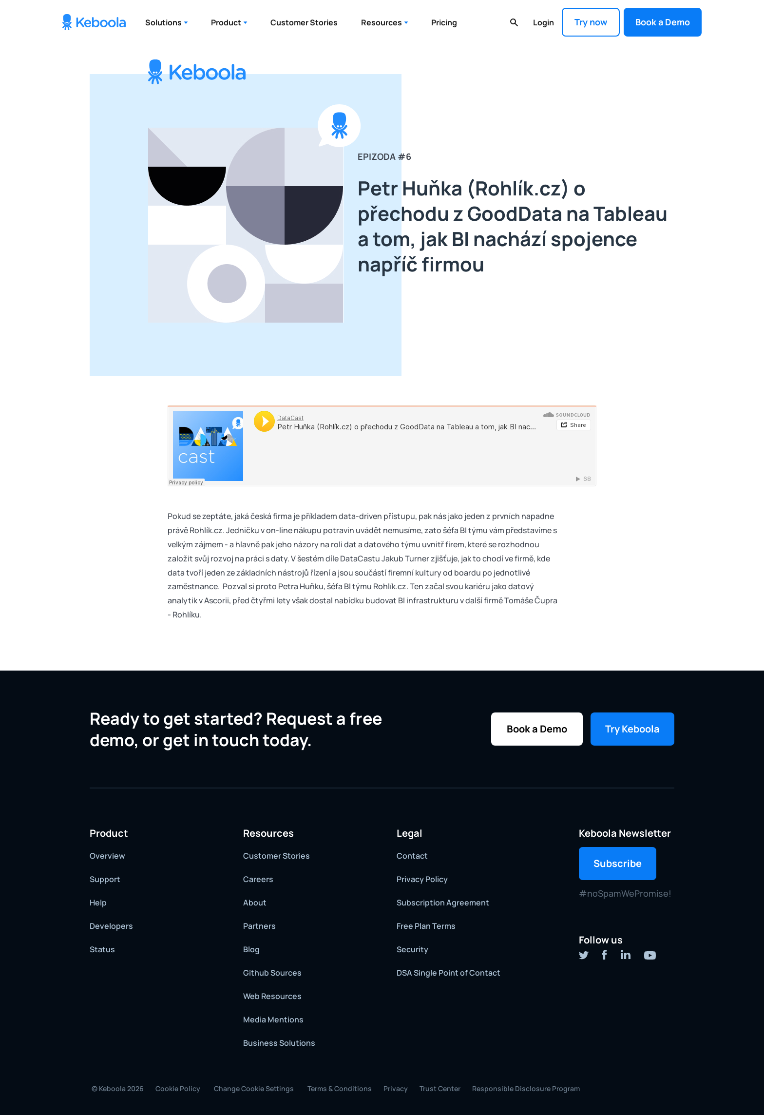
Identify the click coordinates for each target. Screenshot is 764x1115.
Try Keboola (632, 728)
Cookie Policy (177, 1088)
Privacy (395, 1088)
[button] (166, 22)
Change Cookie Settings (254, 1088)
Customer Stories (304, 22)
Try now (590, 22)
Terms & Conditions (339, 1088)
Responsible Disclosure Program (526, 1088)
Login (543, 22)
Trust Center (440, 1088)
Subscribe (617, 863)
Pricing (444, 22)
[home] (94, 22)
